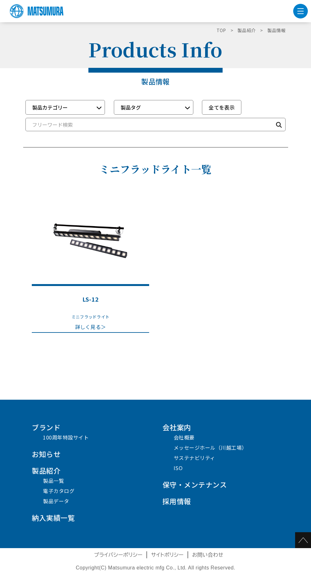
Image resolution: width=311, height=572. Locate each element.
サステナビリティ (194, 457)
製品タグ (131, 107)
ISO (178, 468)
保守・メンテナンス (194, 484)
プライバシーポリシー (118, 555)
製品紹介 (46, 470)
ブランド (46, 427)
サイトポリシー (167, 555)
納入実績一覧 (53, 517)
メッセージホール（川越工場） (210, 447)
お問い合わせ (207, 555)
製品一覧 (53, 480)
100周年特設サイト (66, 437)
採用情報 (176, 501)
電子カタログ (58, 491)
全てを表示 (222, 107)
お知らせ (46, 454)
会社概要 (184, 437)
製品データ (56, 501)
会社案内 (176, 427)
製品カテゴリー (50, 107)
